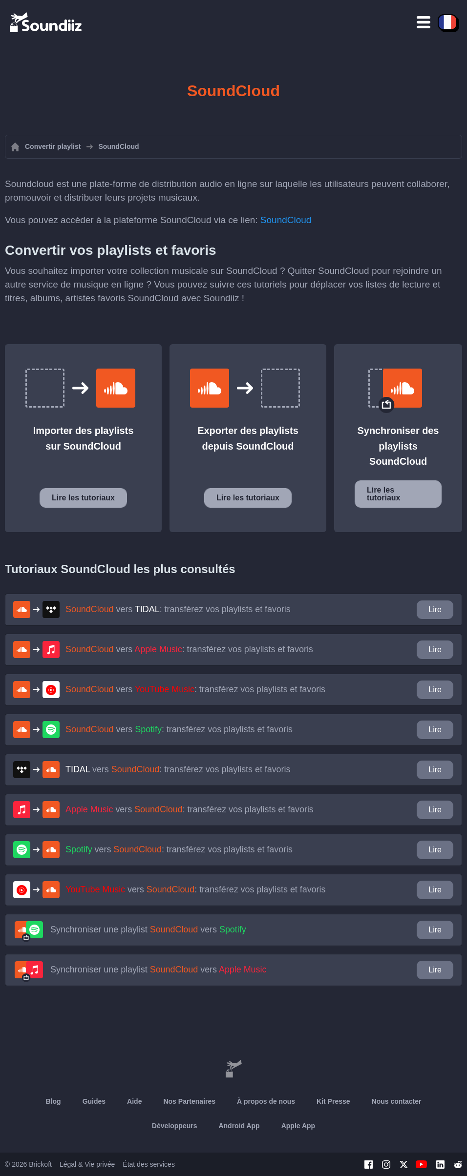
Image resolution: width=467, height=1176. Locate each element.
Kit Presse (333, 1101)
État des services (149, 1164)
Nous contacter (397, 1101)
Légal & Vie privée (87, 1164)
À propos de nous (266, 1101)
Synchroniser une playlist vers (148, 929)
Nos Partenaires (189, 1101)
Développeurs (174, 1126)
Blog (53, 1101)
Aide (134, 1101)
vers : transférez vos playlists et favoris (178, 609)
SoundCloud (286, 220)
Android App (238, 1126)
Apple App (298, 1126)
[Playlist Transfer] (46, 22)
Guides (94, 1101)
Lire (435, 609)
